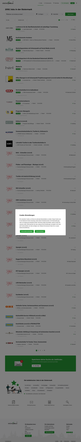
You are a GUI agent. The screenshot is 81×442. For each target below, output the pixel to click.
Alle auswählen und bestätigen (26, 231)
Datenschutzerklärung (24, 227)
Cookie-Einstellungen (40, 231)
